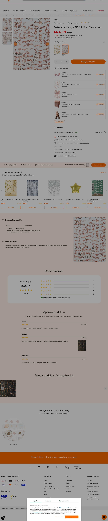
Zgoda (35, 501)
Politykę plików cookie (37, 512)
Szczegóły (48, 501)
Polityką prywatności (64, 507)
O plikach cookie (63, 501)
